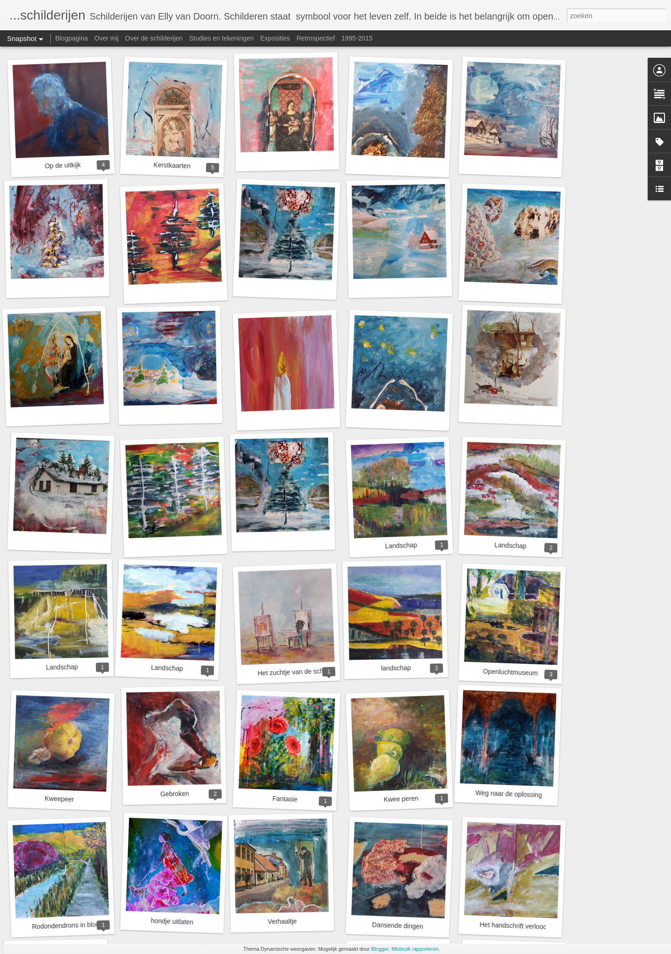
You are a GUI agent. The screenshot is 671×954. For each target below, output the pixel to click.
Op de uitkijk (63, 165)
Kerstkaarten (172, 165)
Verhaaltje (282, 921)
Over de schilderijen (154, 38)
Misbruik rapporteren (414, 949)
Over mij (106, 38)
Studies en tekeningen (221, 38)
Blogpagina (71, 38)
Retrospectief (315, 38)
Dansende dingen (397, 925)
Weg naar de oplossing (508, 794)
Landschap (401, 545)
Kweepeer (60, 799)
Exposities (275, 38)
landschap (396, 668)
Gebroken (174, 793)
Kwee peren (400, 799)
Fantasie (284, 799)
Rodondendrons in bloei (66, 925)
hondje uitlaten (172, 921)
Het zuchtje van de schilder (296, 672)
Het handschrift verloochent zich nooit (534, 926)
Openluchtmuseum (510, 672)
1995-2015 (357, 38)
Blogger (380, 949)
